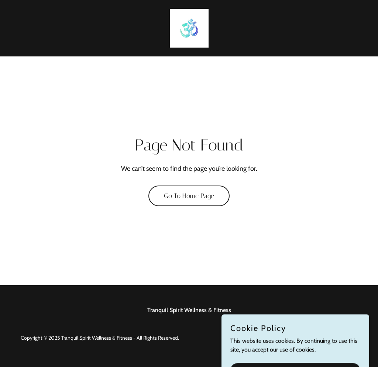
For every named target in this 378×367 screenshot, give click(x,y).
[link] (189, 27)
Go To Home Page (189, 196)
